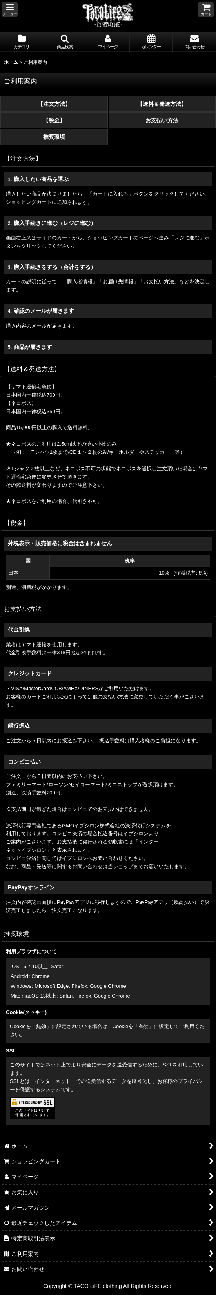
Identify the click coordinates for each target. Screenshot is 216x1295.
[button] (10, 9)
